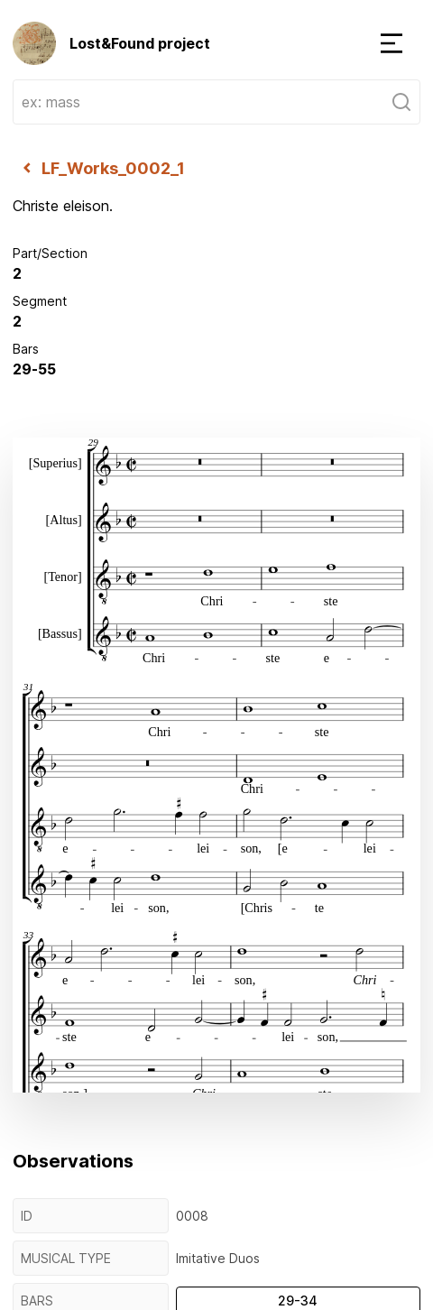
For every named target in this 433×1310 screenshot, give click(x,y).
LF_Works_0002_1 (99, 167)
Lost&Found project (111, 43)
